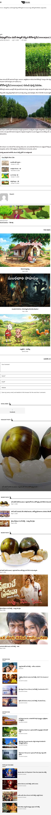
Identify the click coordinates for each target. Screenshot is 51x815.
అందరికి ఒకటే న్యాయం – (15, 162)
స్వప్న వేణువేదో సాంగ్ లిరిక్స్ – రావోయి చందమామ (29, 666)
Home (1, 7)
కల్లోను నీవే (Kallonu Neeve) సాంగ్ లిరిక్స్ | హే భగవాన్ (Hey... (32, 700)
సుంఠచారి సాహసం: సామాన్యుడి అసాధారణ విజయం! (25, 309)
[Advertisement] (25, 21)
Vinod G (7, 40)
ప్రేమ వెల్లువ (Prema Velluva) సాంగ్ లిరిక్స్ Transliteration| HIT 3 (33, 689)
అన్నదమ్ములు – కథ (14, 181)
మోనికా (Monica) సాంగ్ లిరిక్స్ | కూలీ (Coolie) (28, 783)
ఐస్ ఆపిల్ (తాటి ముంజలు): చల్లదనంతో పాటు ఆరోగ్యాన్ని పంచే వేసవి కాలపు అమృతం (18, 570)
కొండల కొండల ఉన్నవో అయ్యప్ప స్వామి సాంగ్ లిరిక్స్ (29, 806)
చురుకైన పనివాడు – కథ (15, 168)
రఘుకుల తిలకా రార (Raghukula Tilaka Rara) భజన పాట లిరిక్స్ (32, 772)
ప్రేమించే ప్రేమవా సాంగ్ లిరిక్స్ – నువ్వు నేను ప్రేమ (10, 608)
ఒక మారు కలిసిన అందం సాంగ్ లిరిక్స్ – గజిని (9, 646)
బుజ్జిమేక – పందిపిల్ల (25, 349)
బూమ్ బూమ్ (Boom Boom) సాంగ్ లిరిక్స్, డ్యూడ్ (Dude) (30, 795)
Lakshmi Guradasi (22, 774)
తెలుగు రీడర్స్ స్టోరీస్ (18, 152)
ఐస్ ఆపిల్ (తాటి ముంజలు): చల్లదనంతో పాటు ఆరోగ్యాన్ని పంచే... (20, 487)
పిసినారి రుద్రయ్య (25, 269)
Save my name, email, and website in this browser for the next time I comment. (24, 392)
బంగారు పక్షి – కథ (14, 175)
